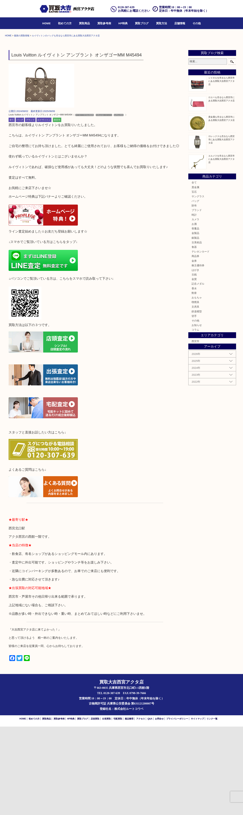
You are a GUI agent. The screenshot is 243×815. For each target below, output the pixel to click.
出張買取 (106, 807)
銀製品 (195, 326)
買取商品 (84, 23)
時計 (194, 303)
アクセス (140, 807)
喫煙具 (195, 390)
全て (11, 208)
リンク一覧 (212, 807)
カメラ (195, 307)
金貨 (194, 367)
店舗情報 (179, 23)
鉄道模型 (197, 399)
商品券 (195, 344)
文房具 (195, 395)
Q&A (149, 807)
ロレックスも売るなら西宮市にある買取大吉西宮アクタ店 (221, 228)
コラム (195, 418)
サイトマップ (197, 807)
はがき (195, 358)
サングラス (198, 284)
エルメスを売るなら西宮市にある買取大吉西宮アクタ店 (221, 247)
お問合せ (159, 807)
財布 (194, 294)
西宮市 (57, 208)
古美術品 (197, 330)
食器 (194, 335)
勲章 (194, 381)
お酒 (194, 312)
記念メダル (198, 372)
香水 (194, 376)
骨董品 (195, 317)
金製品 (195, 321)
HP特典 (123, 23)
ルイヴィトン (43, 208)
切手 (194, 404)
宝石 (194, 280)
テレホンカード (200, 340)
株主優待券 (198, 353)
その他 (197, 23)
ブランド (30, 208)
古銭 (194, 363)
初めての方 (65, 23)
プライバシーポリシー (177, 807)
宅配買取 (117, 807)
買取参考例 (104, 23)
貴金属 (195, 275)
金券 (194, 349)
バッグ (20, 208)
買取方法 (161, 23)
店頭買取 (95, 807)
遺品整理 (129, 807)
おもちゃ (197, 385)
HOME (46, 23)
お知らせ (197, 413)
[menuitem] (46, 23)
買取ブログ (142, 23)
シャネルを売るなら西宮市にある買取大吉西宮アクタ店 (221, 169)
